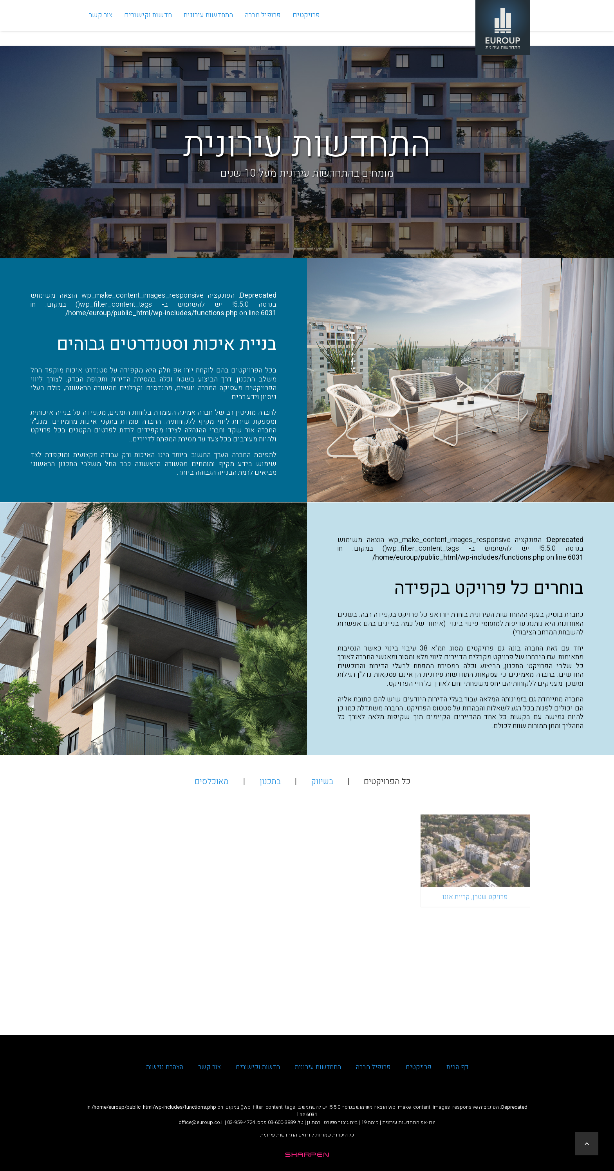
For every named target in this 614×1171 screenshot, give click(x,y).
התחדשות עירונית (208, 23)
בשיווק (322, 781)
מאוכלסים (212, 781)
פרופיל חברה (263, 23)
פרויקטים (306, 23)
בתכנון (270, 781)
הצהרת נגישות (164, 1067)
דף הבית (457, 1067)
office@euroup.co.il (201, 1122)
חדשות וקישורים (148, 23)
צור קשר (100, 23)
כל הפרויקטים (387, 781)
